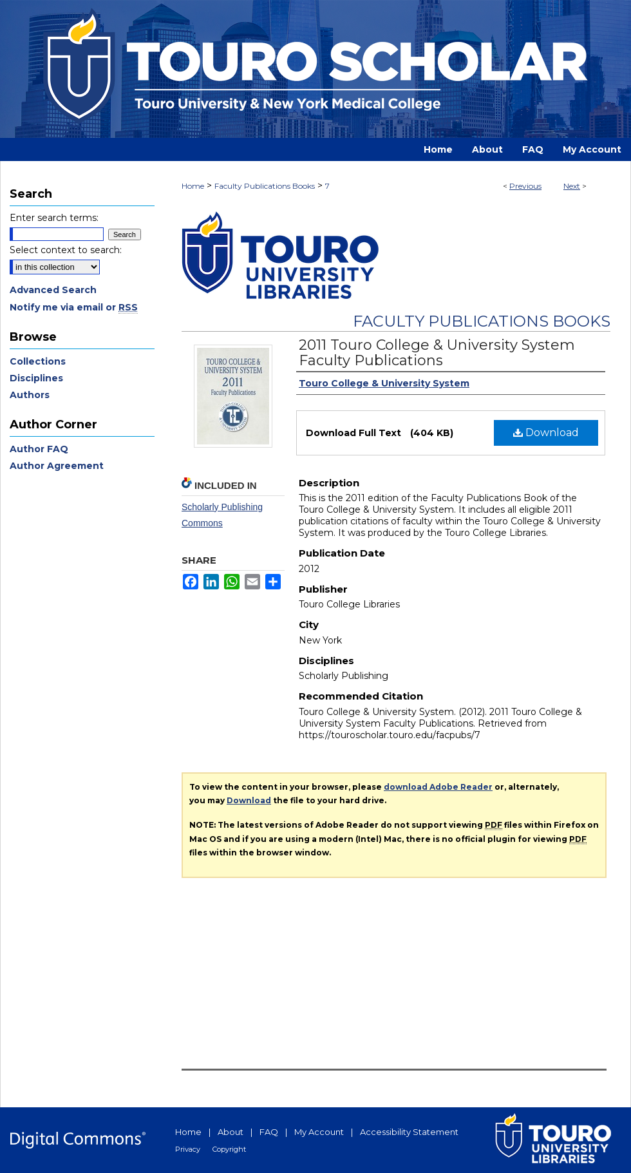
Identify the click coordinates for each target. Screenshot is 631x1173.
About (230, 1132)
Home (193, 186)
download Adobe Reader (438, 787)
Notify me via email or (74, 307)
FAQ (268, 1132)
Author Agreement (57, 466)
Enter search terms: (54, 218)
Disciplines (36, 378)
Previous (525, 186)
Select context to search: (66, 250)
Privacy (187, 1149)
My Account (319, 1132)
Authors (30, 395)
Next (571, 186)
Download (546, 432)
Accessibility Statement (409, 1132)
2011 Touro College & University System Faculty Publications (437, 352)
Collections (38, 361)
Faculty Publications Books (264, 186)
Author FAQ (39, 449)
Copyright (229, 1149)
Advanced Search (53, 290)
